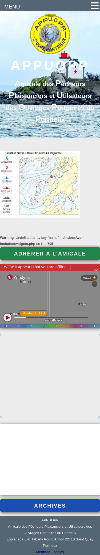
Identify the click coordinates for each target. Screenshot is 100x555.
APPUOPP (50, 65)
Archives (50, 506)
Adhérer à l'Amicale (50, 254)
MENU (12, 7)
